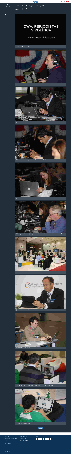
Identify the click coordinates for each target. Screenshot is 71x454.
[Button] (7, 15)
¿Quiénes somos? (23, 438)
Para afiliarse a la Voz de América (11, 438)
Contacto (6, 440)
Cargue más (41, 428)
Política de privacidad (24, 440)
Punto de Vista (7, 451)
